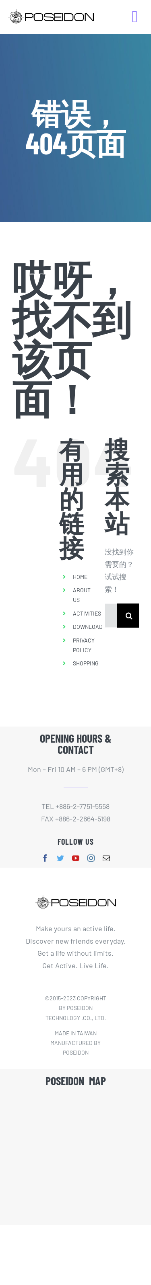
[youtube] (75, 858)
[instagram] (91, 858)
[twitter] (60, 858)
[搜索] (129, 615)
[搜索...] (111, 615)
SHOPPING (86, 663)
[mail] (106, 858)
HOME (80, 576)
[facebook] (45, 858)
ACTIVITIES (87, 613)
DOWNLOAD (88, 626)
